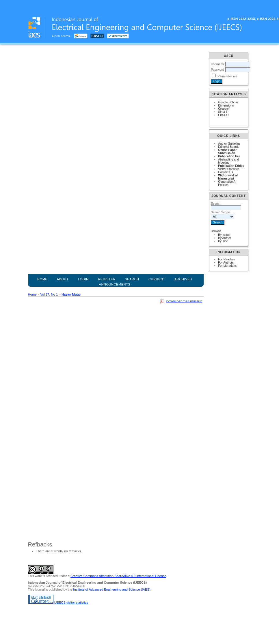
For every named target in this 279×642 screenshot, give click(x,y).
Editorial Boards (228, 146)
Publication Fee (229, 156)
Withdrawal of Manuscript (228, 177)
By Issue (224, 234)
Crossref (223, 108)
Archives (183, 279)
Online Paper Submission (227, 151)
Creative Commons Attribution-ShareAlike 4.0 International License (118, 576)
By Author (224, 238)
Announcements (115, 284)
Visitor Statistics (228, 169)
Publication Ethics (231, 165)
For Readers (226, 259)
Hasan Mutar (71, 294)
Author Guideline (229, 143)
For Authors (226, 262)
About (63, 279)
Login (83, 279)
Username (218, 64)
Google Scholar (228, 102)
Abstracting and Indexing (228, 161)
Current (156, 279)
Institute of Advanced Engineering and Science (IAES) (111, 589)
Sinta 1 (222, 111)
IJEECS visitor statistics (71, 602)
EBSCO (223, 115)
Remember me (227, 76)
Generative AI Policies (227, 183)
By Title (223, 241)
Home (42, 279)
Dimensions (226, 105)
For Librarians (227, 265)
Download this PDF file (184, 301)
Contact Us (225, 172)
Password (217, 69)
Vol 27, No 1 (49, 294)
